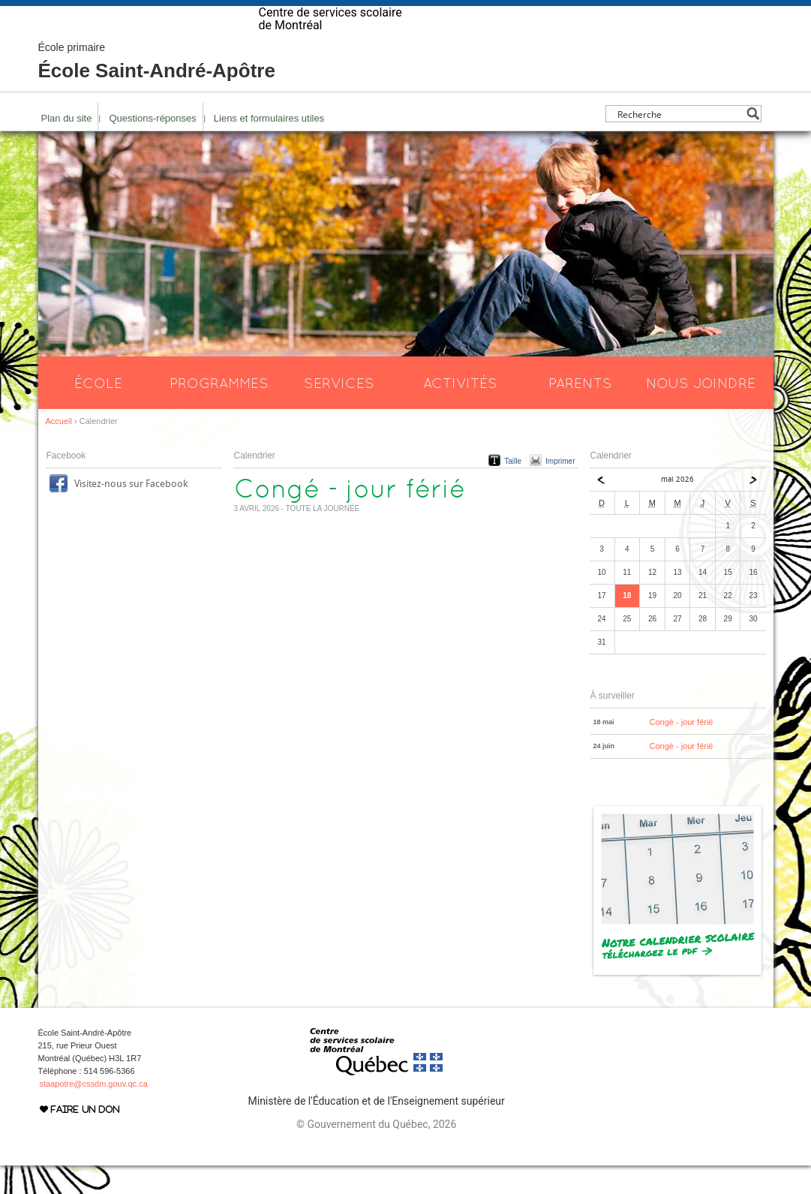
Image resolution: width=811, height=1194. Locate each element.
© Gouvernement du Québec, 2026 (376, 1153)
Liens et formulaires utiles (269, 146)
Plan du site (66, 146)
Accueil (59, 449)
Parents (580, 411)
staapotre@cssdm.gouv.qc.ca (94, 1112)
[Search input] (679, 142)
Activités (460, 411)
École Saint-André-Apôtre (156, 90)
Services (339, 411)
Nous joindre (700, 411)
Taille (512, 490)
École (98, 411)
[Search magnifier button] (753, 142)
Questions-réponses (152, 146)
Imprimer (560, 490)
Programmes (219, 411)
